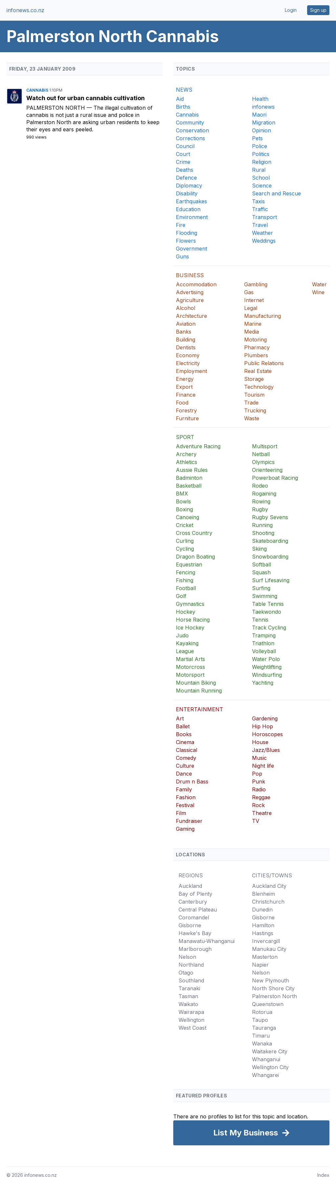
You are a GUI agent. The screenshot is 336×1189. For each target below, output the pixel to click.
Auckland (190, 886)
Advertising (189, 292)
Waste (251, 418)
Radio (259, 789)
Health (260, 99)
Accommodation (196, 284)
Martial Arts (190, 659)
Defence (186, 177)
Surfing (261, 588)
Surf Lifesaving (270, 580)
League (185, 651)
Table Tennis (268, 604)
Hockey (185, 611)
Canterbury (192, 901)
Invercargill (266, 941)
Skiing (259, 548)
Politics (260, 154)
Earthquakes (191, 201)
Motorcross (190, 667)
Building (185, 339)
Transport (264, 217)
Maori (259, 114)
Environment (192, 217)
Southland (191, 980)
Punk (258, 781)
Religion (261, 162)
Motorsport (190, 675)
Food (182, 402)
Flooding (186, 233)
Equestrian (189, 564)
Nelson (187, 957)
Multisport (264, 446)
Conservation (192, 130)
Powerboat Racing (275, 477)
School (261, 177)
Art (180, 718)
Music (259, 758)
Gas (249, 292)
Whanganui (266, 1059)
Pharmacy (257, 347)
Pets (257, 138)
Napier (260, 964)
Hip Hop (262, 726)
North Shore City (273, 988)
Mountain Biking (196, 682)
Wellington (191, 1020)
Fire (180, 225)
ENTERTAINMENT (199, 709)
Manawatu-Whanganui (206, 941)
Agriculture (190, 300)
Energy (185, 379)
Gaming (185, 829)
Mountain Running (199, 690)
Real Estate (258, 371)
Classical (186, 750)
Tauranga (264, 1027)
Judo (182, 635)
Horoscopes (267, 734)
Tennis (260, 619)
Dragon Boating (195, 556)
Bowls (183, 501)
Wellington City (270, 1067)
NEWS (184, 89)
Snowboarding (270, 556)
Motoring (255, 339)
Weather (262, 233)
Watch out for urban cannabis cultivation (85, 98)
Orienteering (267, 470)
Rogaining (264, 493)
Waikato (188, 1004)
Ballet (183, 726)
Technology (259, 387)
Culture (185, 765)
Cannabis (37, 90)
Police (259, 146)
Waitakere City (269, 1051)
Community (190, 122)
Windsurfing (267, 675)
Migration (263, 122)
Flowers (186, 240)
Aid (180, 99)
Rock (258, 805)
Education (188, 209)
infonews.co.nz (25, 10)
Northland (191, 964)
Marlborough (195, 949)
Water (319, 284)
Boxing (184, 509)
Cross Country (194, 533)
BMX (182, 493)
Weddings (264, 240)
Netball (261, 454)
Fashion (186, 797)
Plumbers (256, 355)
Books (184, 734)
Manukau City (269, 949)
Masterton (265, 957)
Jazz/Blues (266, 750)
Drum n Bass (192, 781)
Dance (184, 773)
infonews (263, 106)
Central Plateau (197, 909)
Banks (183, 331)
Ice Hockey (190, 627)
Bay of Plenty (195, 894)
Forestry (186, 410)
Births (183, 106)
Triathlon (263, 643)
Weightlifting (267, 667)
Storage (254, 379)
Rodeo (260, 485)
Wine (318, 292)
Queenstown (268, 1004)
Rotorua (262, 1012)
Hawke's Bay (194, 933)
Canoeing (187, 517)
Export (184, 387)
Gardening (265, 718)
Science (262, 185)
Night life (263, 765)
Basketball (188, 485)
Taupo (260, 1020)
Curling (185, 541)
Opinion (261, 130)
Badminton (189, 477)
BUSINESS (190, 275)
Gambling (255, 284)
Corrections (190, 138)
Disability (187, 193)
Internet (254, 300)
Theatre (262, 813)
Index (323, 1175)
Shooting (263, 533)
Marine (253, 323)
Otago (185, 972)
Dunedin (262, 909)
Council (185, 146)
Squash (261, 572)
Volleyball (264, 651)
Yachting (262, 682)
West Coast (192, 1027)
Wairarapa (191, 1012)
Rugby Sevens (270, 517)
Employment (191, 371)
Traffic (260, 209)
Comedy (186, 758)
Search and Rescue (276, 193)
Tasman (188, 996)
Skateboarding (270, 541)
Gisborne (189, 925)
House (260, 742)
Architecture (191, 316)
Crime (183, 162)
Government (191, 248)
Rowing (261, 501)
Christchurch (268, 901)
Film (181, 813)
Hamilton (263, 925)
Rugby (260, 509)
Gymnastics (190, 604)
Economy (188, 355)
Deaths (184, 169)
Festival (185, 805)
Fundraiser (189, 821)
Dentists (186, 347)
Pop (257, 773)
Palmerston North (56, 107)
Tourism (254, 394)
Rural (258, 169)
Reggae (261, 797)
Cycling (185, 548)
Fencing (185, 572)
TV (255, 821)
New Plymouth (270, 980)
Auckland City (269, 886)
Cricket (184, 525)
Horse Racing (193, 619)
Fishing (184, 580)
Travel (260, 225)
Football (186, 588)
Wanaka (262, 1043)
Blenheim (263, 894)
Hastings (262, 933)
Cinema (185, 742)
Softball (261, 564)
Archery (186, 454)
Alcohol (185, 308)
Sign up (318, 10)
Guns (182, 256)
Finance (186, 394)
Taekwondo (266, 611)
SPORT (185, 437)
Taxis (258, 201)
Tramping (264, 635)
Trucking (255, 410)
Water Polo (266, 659)
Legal (250, 308)
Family (184, 789)
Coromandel (193, 917)
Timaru (261, 1035)
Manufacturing (262, 316)
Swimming (264, 596)
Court (183, 154)
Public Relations (264, 363)
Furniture (187, 418)
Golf (181, 596)
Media (251, 331)
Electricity (188, 363)
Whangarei (265, 1075)
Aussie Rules (192, 470)
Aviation (186, 323)
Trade (251, 402)
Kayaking (187, 643)
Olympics (263, 462)
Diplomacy (189, 185)
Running (262, 525)
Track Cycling (269, 627)
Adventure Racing (198, 446)
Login (291, 10)
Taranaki (189, 988)
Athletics (186, 462)
